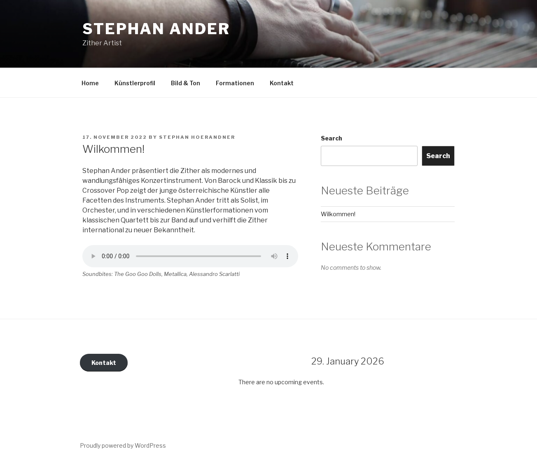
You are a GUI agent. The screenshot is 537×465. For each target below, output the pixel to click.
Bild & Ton (185, 82)
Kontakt (282, 82)
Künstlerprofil (134, 82)
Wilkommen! (338, 213)
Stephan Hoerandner (197, 137)
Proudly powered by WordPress (123, 445)
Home (90, 82)
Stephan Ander (156, 29)
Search (331, 138)
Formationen (235, 82)
